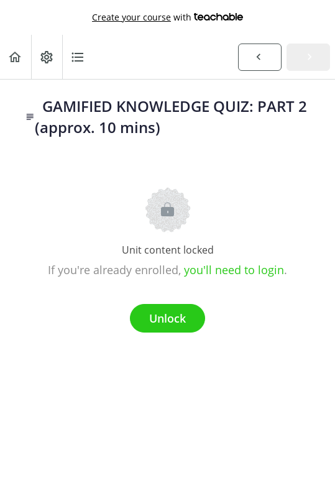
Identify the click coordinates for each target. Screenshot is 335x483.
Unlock (167, 318)
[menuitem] (46, 57)
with (167, 17)
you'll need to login (234, 269)
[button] (15, 57)
